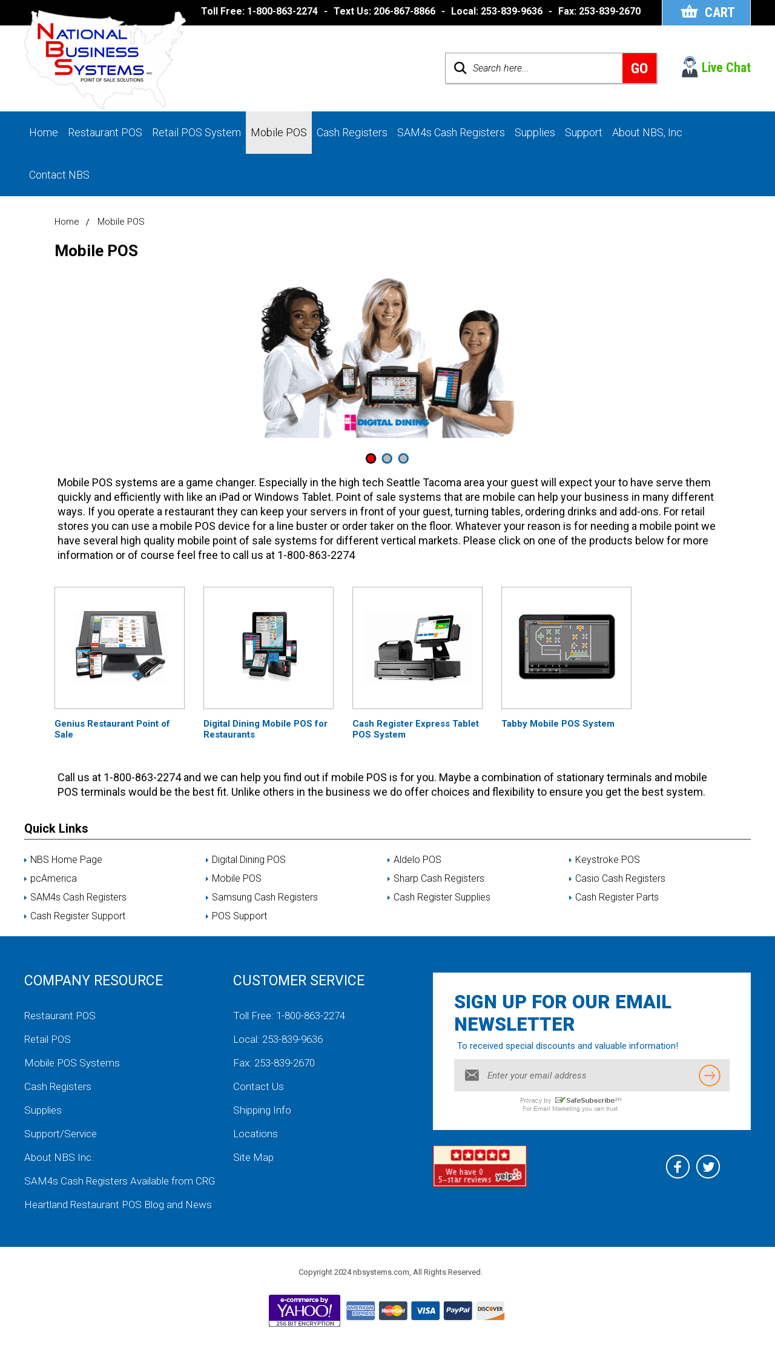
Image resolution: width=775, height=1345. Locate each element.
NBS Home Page (66, 860)
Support (583, 132)
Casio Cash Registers (620, 879)
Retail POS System (196, 132)
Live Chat (726, 67)
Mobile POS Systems (72, 1063)
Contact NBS (59, 174)
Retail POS (47, 1039)
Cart (720, 12)
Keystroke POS (607, 860)
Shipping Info (262, 1110)
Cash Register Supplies (442, 897)
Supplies (535, 132)
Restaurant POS (105, 132)
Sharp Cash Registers (439, 879)
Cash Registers (352, 132)
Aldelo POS (417, 860)
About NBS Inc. (59, 1157)
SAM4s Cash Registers (451, 132)
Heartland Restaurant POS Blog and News (118, 1204)
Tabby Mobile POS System (558, 723)
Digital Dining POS (249, 860)
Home (43, 132)
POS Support (239, 916)
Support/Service (60, 1134)
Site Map (253, 1157)
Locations (255, 1134)
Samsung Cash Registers (265, 897)
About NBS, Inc (647, 132)
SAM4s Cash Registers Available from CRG (119, 1181)
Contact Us (258, 1086)
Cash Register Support (77, 916)
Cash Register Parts (617, 897)
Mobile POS (279, 132)
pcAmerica (53, 879)
